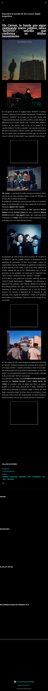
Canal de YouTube (8, 471)
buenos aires (13, 476)
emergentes (22, 476)
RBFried (28, 685)
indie (29, 476)
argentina (5, 476)
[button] (3, 20)
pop (44, 476)
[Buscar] (46, 3)
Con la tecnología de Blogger (24, 681)
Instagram (5, 469)
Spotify (4, 474)
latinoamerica (37, 476)
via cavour (10, 479)
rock (4, 479)
